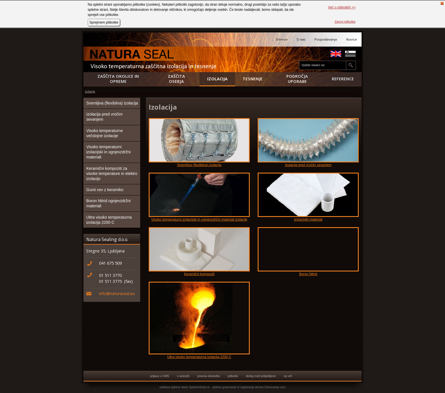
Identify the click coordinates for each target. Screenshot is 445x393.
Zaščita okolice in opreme (118, 79)
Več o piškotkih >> (342, 7)
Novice (351, 39)
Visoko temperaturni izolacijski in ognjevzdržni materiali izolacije (199, 219)
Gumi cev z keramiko (104, 189)
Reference (343, 78)
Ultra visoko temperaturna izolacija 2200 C (109, 220)
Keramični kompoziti (199, 274)
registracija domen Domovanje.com (263, 387)
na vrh (288, 376)
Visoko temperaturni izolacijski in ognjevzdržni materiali (108, 152)
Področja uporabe (297, 79)
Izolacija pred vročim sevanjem (104, 117)
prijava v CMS (159, 376)
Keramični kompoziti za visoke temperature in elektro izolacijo (111, 173)
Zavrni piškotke (345, 21)
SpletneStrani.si (199, 387)
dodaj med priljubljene (261, 376)
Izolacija (217, 78)
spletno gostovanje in (226, 387)
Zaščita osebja (176, 79)
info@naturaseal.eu (117, 293)
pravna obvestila (209, 376)
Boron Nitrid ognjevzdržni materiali (108, 203)
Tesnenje (253, 78)
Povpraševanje (325, 39)
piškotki (233, 376)
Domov (281, 39)
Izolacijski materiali (308, 219)
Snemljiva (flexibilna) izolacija (112, 103)
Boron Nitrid (308, 274)
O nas (301, 39)
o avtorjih (183, 376)
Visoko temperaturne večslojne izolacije (104, 133)
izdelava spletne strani (173, 387)
